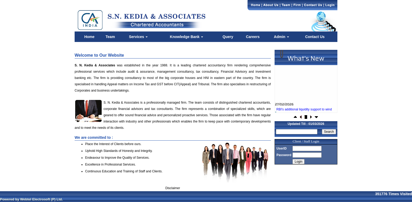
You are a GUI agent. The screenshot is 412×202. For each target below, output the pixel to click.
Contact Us (315, 37)
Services (138, 37)
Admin (281, 37)
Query (228, 37)
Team (110, 37)
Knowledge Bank (186, 37)
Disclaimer (172, 188)
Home (89, 37)
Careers (253, 37)
